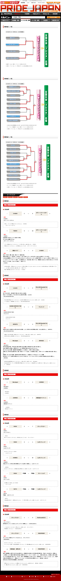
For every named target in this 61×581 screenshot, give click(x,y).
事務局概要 (23, 3)
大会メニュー (17, 13)
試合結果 (55, 13)
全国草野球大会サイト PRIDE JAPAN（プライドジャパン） (30, 9)
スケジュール (46, 13)
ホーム (2, 13)
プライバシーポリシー (41, 3)
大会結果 (25, 20)
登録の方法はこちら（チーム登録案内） (53, 4)
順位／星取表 (35, 20)
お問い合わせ (33, 3)
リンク (28, 3)
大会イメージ (5, 20)
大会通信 (27, 13)
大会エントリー (36, 13)
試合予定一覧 (55, 20)
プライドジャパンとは (8, 13)
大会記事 (45, 20)
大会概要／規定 (15, 20)
